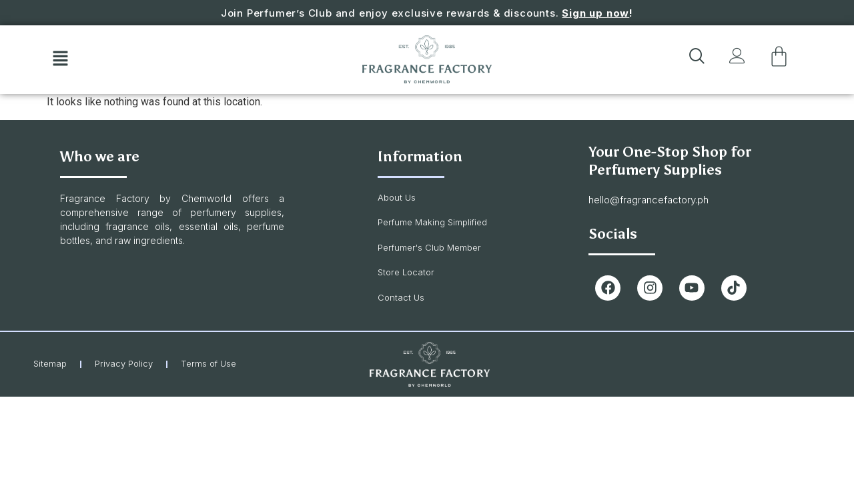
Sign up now (595, 13)
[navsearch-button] (694, 59)
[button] (60, 59)
